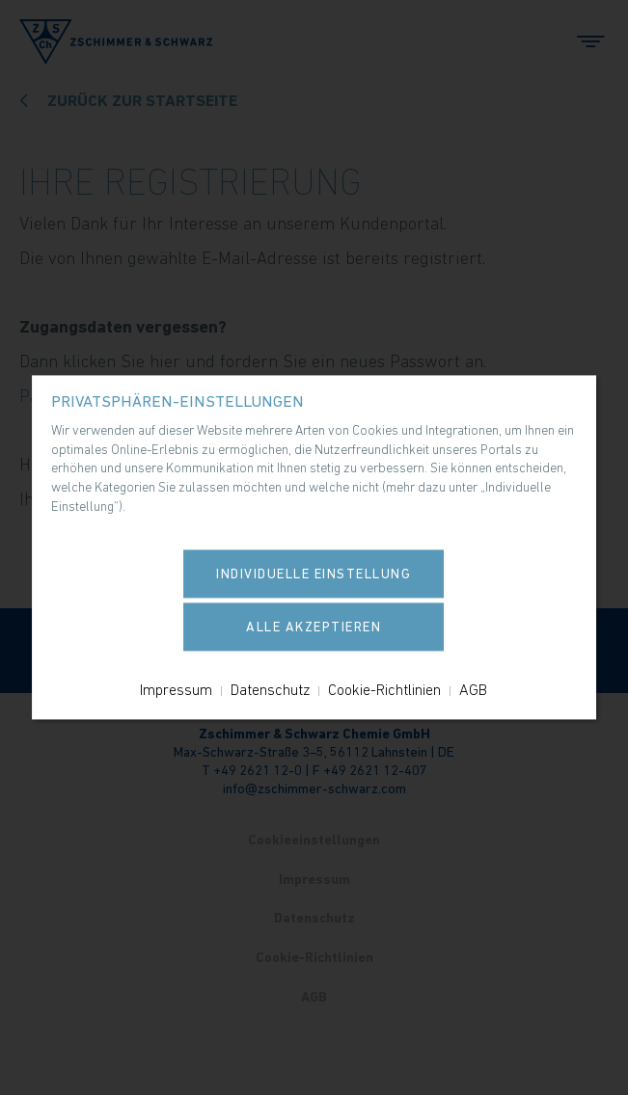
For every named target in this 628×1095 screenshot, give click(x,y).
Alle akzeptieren (313, 627)
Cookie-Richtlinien (384, 690)
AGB (473, 690)
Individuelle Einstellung (313, 574)
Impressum (176, 690)
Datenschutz (270, 690)
